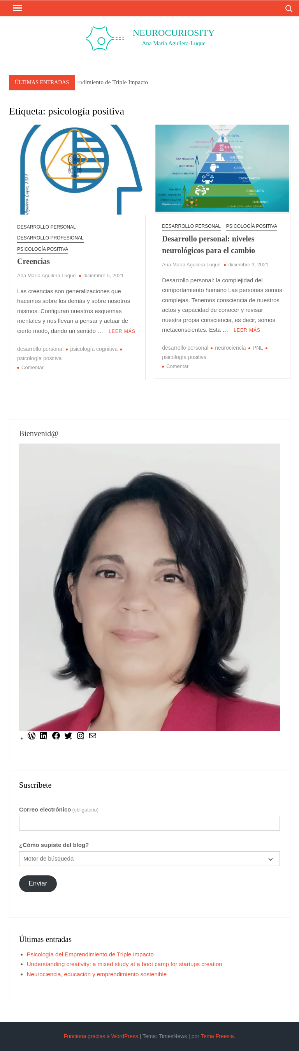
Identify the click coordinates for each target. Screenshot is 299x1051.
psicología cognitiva (94, 349)
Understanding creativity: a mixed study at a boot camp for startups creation (124, 964)
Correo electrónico (58, 809)
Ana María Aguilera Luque (46, 275)
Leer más (122, 331)
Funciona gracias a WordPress (101, 1036)
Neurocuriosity (174, 33)
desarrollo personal (46, 227)
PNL (258, 348)
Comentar (32, 367)
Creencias (33, 261)
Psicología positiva (42, 249)
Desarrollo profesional (50, 238)
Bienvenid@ (38, 433)
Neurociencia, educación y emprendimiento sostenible (97, 974)
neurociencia (230, 348)
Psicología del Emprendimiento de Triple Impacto (88, 82)
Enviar (38, 883)
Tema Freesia (217, 1036)
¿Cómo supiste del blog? (54, 845)
